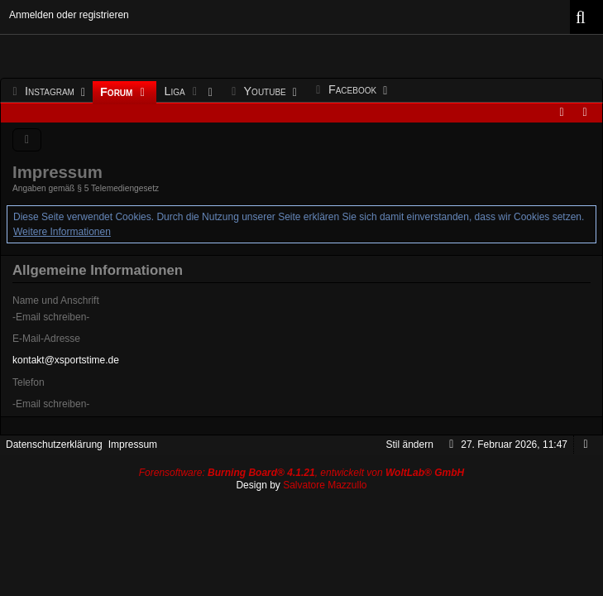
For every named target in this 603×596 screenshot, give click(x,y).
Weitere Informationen (62, 232)
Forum (124, 92)
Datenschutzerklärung (54, 444)
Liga (184, 91)
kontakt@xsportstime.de (65, 360)
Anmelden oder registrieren (69, 15)
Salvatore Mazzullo (324, 485)
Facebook (346, 90)
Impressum (132, 444)
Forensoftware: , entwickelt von (302, 472)
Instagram (43, 91)
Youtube (258, 91)
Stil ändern (409, 444)
